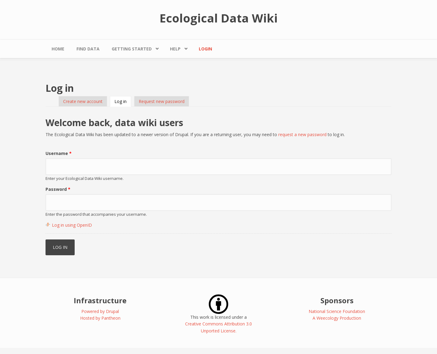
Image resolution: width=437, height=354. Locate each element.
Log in (122, 101)
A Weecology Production (337, 318)
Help (175, 49)
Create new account (83, 101)
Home (58, 49)
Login (205, 49)
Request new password (162, 101)
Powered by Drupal (100, 311)
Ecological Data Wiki (219, 18)
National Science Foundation (337, 311)
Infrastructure (100, 300)
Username (59, 153)
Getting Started (132, 49)
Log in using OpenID (72, 225)
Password (58, 189)
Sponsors (337, 300)
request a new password (302, 134)
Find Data (88, 49)
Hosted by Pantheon (100, 318)
